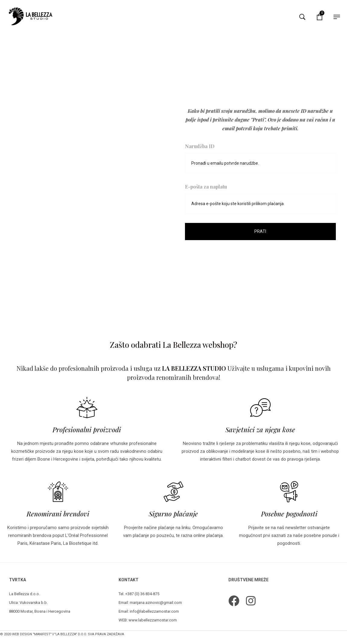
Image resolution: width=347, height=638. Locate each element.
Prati (260, 232)
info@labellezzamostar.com (154, 611)
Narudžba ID (200, 145)
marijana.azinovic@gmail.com (156, 602)
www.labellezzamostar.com (153, 620)
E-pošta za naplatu (206, 186)
